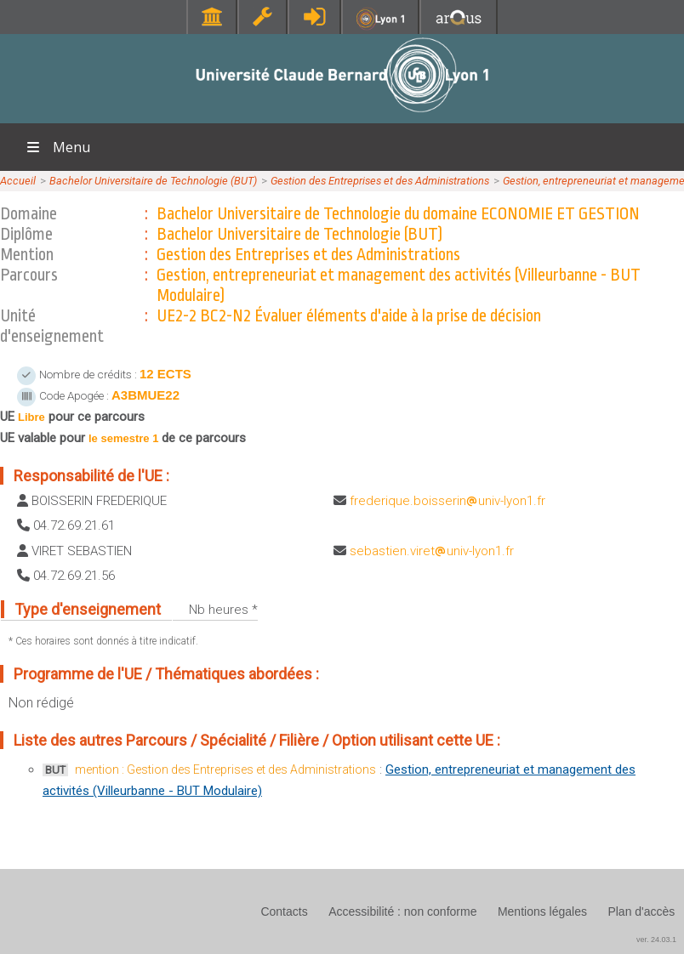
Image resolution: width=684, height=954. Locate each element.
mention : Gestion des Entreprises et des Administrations (225, 769)
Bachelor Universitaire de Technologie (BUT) (153, 180)
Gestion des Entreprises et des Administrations (380, 180)
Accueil (18, 180)
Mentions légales (542, 911)
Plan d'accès (641, 911)
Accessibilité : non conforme (402, 911)
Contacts (283, 911)
